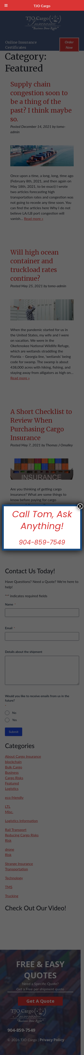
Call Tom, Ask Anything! (42, 520)
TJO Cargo (42, 6)
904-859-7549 (42, 542)
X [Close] (80, 506)
